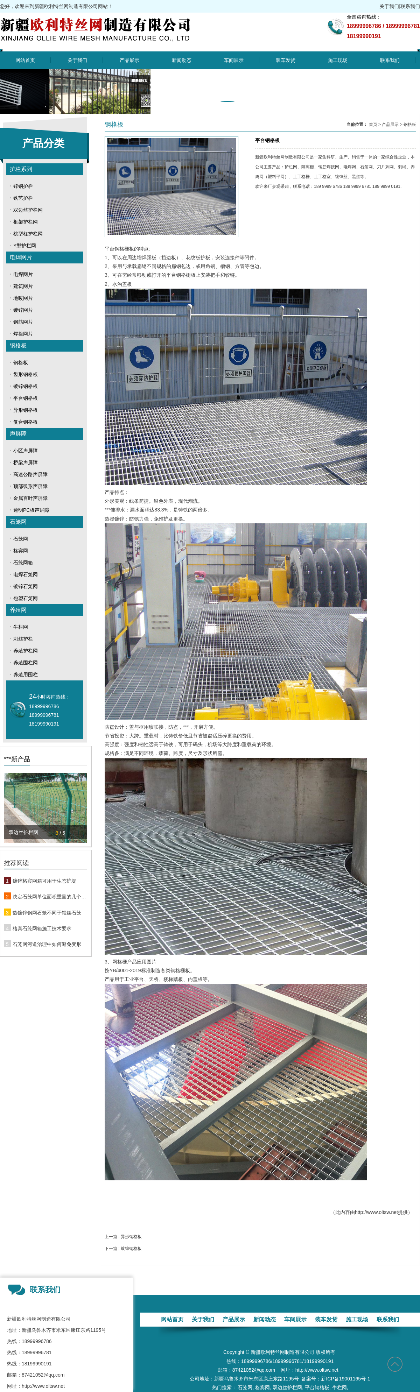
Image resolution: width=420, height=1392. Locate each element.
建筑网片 (23, 286)
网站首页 (25, 60)
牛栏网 (20, 627)
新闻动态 (181, 60)
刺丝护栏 (23, 639)
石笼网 (18, 522)
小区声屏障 (25, 450)
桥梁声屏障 (25, 462)
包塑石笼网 (25, 598)
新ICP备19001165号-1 (345, 1379)
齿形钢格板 (25, 374)
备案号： (311, 1379)
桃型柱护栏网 (28, 233)
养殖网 (18, 610)
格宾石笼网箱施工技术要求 (42, 928)
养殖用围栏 (25, 674)
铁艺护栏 (23, 198)
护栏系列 (21, 169)
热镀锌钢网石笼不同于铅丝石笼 (47, 913)
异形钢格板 (25, 410)
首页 (373, 124)
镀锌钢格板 (25, 386)
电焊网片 (21, 257)
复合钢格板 (25, 422)
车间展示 (234, 60)
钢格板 (18, 345)
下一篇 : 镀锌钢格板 (123, 1248)
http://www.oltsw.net (376, 1212)
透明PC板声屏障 (31, 510)
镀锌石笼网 (25, 586)
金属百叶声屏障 (30, 498)
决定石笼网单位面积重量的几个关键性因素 (50, 896)
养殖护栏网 (25, 650)
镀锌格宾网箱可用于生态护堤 (44, 881)
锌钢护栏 (23, 186)
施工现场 (338, 60)
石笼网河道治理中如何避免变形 (47, 944)
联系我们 (410, 6)
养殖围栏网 (25, 662)
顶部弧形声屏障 (30, 486)
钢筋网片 (23, 322)
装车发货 (285, 60)
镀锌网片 (23, 310)
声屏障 (18, 434)
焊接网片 (23, 334)
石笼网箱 (23, 562)
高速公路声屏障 (30, 474)
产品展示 (129, 60)
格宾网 (20, 550)
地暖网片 (23, 298)
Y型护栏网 (24, 245)
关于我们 (389, 6)
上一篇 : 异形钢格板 (123, 1236)
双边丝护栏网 (28, 210)
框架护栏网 (25, 222)
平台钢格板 (25, 398)
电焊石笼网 (25, 574)
